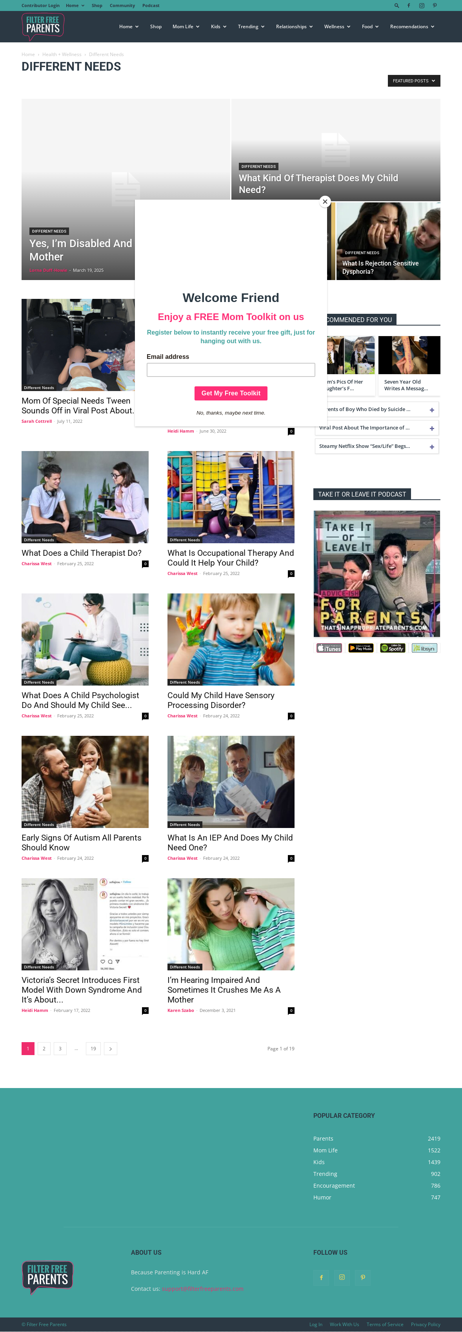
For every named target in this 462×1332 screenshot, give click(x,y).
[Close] (325, 201)
